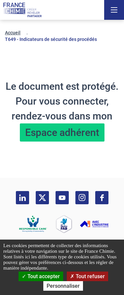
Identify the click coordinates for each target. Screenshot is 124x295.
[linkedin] (22, 197)
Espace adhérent (62, 132)
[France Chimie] (22, 10)
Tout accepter (41, 276)
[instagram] (82, 198)
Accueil (13, 32)
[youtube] (62, 197)
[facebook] (102, 197)
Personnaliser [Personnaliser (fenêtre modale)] (63, 286)
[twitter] (42, 197)
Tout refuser (87, 276)
